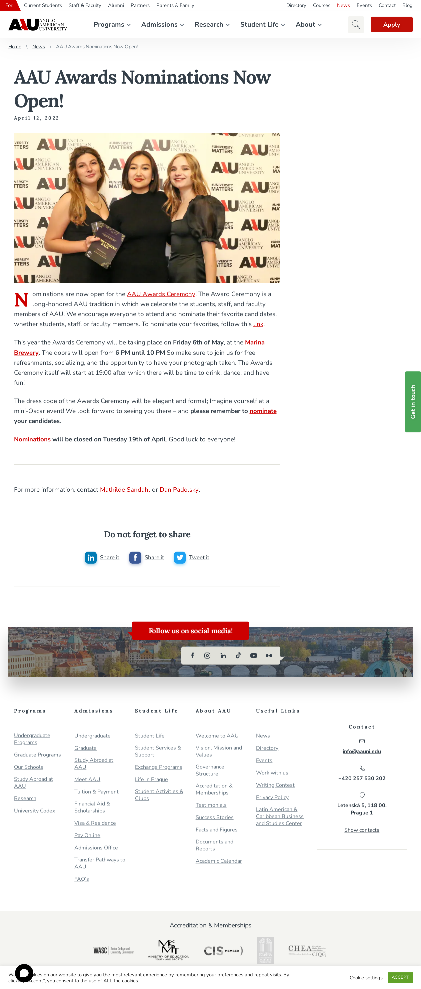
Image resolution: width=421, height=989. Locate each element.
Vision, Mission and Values (219, 751)
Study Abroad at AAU (33, 782)
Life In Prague (151, 779)
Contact (387, 5)
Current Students (43, 5)
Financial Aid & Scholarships (92, 807)
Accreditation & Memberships (214, 789)
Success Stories (215, 817)
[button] (354, 24)
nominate (263, 410)
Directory (296, 5)
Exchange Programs (158, 766)
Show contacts (361, 830)
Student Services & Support (158, 751)
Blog (407, 5)
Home (14, 46)
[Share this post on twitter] (192, 557)
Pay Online (87, 835)
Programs (108, 24)
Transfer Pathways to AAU (99, 863)
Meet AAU (87, 779)
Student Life (259, 24)
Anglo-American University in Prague (37, 25)
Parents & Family (175, 5)
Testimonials (211, 804)
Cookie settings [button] (366, 978)
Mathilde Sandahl (125, 489)
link (258, 324)
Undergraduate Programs (32, 739)
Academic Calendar (219, 860)
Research (208, 24)
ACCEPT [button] (400, 977)
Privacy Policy (272, 797)
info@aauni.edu (362, 746)
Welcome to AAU (217, 735)
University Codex (34, 810)
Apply (391, 25)
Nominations (32, 439)
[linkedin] (223, 655)
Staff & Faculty (85, 5)
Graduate (85, 747)
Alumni (116, 5)
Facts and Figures (217, 829)
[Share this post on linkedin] (102, 557)
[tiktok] (238, 655)
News (343, 5)
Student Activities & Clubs (159, 795)
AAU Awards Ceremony (161, 294)
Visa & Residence (95, 822)
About (305, 24)
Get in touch (413, 401)
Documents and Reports (214, 845)
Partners (140, 5)
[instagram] (208, 655)
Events (364, 5)
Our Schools (28, 766)
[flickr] (269, 655)
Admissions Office (96, 847)
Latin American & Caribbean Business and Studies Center (280, 816)
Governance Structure (210, 770)
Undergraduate (92, 735)
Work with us (272, 772)
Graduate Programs (37, 754)
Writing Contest (275, 784)
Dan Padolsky (179, 489)
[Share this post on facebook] (146, 557)
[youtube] (254, 655)
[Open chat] (24, 973)
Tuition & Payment (96, 791)
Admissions (159, 24)
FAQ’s (81, 878)
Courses (321, 5)
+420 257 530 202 (362, 773)
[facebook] (192, 655)
